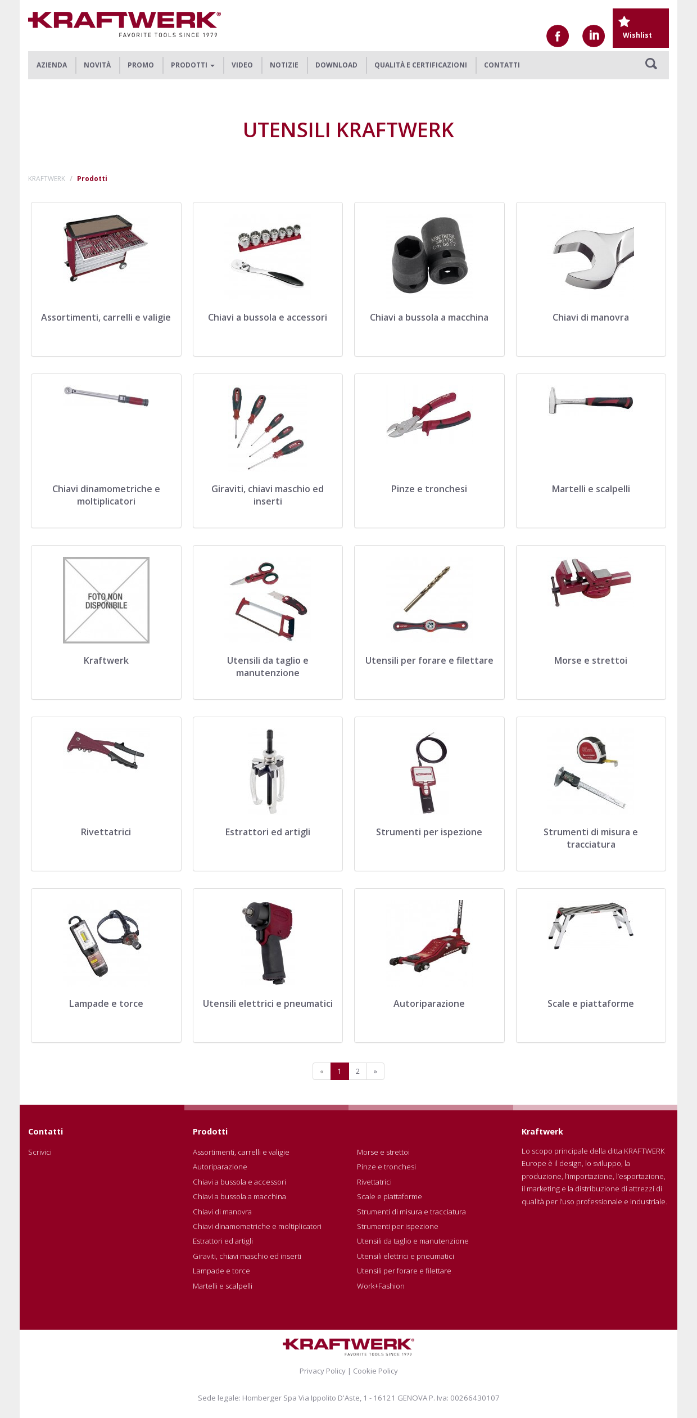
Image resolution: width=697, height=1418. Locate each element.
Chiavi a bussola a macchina (239, 1196)
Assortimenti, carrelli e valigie (241, 1152)
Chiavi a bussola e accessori (239, 1182)
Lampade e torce (221, 1271)
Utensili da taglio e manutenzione (413, 1241)
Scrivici (40, 1152)
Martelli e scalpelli (222, 1286)
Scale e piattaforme (389, 1196)
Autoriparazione (220, 1167)
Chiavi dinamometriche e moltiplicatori (257, 1226)
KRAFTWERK (46, 178)
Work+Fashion (381, 1286)
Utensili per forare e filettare (404, 1271)
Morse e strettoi (383, 1152)
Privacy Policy (323, 1371)
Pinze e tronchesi (386, 1167)
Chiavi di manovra (222, 1212)
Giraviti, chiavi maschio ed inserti (247, 1256)
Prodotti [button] (193, 65)
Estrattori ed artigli (223, 1241)
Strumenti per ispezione (397, 1226)
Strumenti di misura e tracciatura (411, 1212)
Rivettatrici (374, 1182)
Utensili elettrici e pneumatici (405, 1256)
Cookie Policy (375, 1371)
